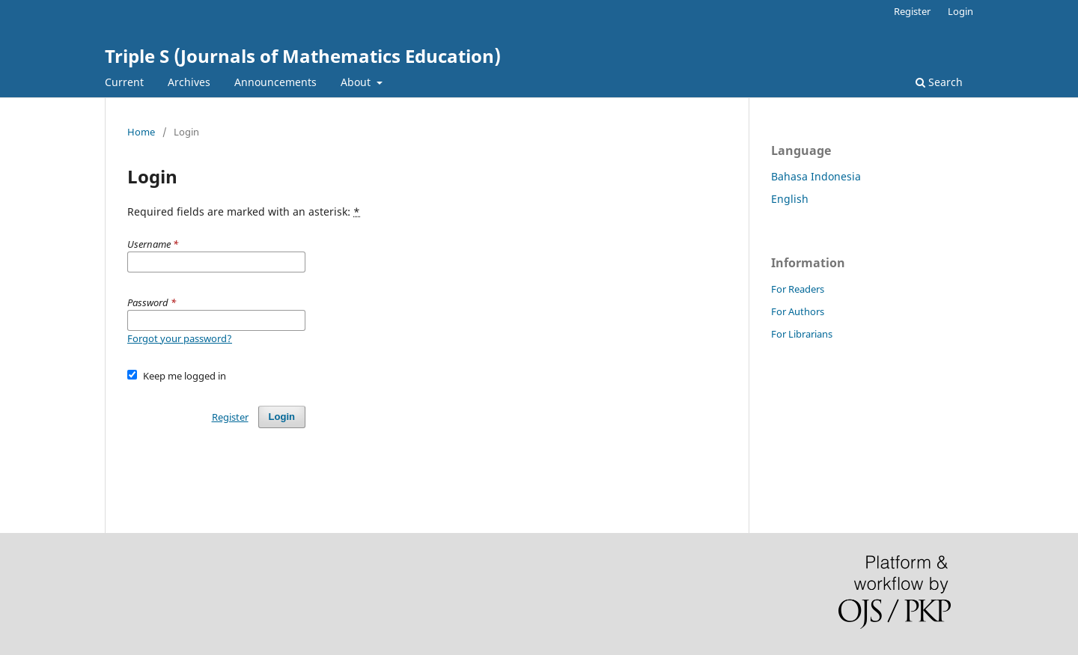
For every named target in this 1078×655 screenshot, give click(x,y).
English (789, 199)
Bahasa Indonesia (816, 176)
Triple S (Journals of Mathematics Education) (303, 55)
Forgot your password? (179, 338)
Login (960, 11)
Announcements (275, 82)
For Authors (797, 311)
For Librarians (801, 334)
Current (124, 82)
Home (141, 131)
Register (912, 11)
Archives (189, 82)
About (357, 82)
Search (939, 82)
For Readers (797, 289)
